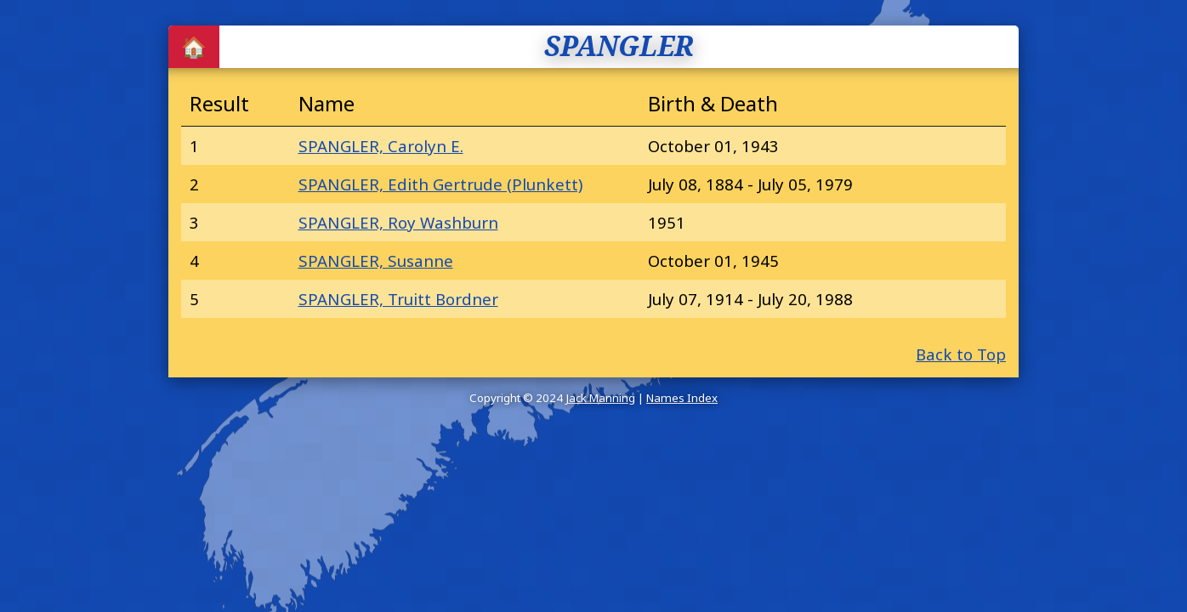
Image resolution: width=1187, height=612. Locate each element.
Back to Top (961, 354)
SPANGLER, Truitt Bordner (398, 298)
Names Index (682, 397)
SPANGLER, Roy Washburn (398, 222)
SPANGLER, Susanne (375, 260)
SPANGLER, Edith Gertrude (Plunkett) (440, 184)
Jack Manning (600, 397)
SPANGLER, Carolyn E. (380, 145)
